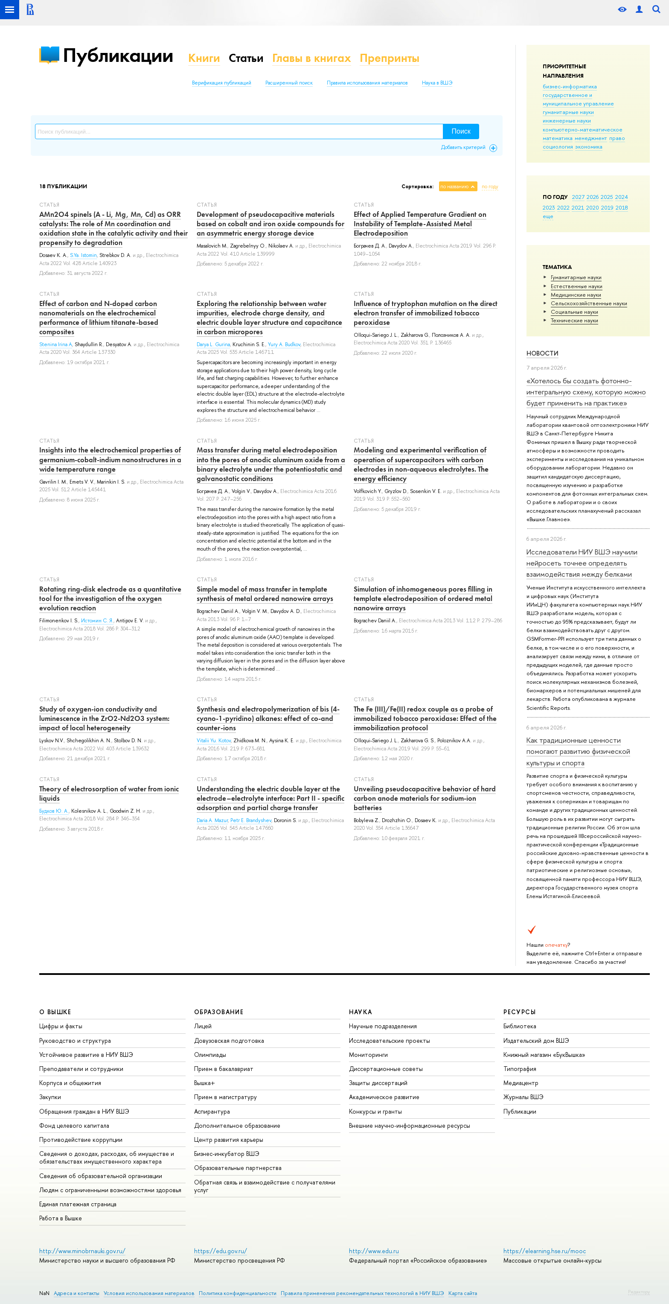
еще (548, 216)
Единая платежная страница (77, 1204)
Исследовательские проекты (389, 1040)
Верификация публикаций (221, 82)
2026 (593, 197)
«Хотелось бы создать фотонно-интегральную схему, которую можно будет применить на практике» (586, 392)
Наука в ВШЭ (437, 82)
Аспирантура (212, 1111)
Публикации (118, 55)
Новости (542, 353)
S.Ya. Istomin (83, 255)
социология (558, 146)
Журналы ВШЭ (523, 1097)
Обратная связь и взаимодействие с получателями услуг (264, 1186)
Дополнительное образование (237, 1125)
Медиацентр (520, 1083)
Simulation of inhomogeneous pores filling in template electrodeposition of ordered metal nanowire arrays (423, 598)
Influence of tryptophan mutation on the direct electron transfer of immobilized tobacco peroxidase (425, 313)
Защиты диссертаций (378, 1083)
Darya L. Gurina (213, 344)
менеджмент (591, 138)
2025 (607, 197)
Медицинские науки (576, 294)
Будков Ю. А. (54, 811)
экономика (588, 146)
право (617, 138)
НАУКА (360, 1012)
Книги (204, 57)
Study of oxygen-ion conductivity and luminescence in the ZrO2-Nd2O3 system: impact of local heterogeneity (104, 718)
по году (490, 186)
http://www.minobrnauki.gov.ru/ (82, 1251)
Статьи (246, 57)
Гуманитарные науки (576, 277)
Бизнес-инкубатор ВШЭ (226, 1153)
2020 (592, 207)
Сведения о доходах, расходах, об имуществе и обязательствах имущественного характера (106, 1157)
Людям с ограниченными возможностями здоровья (110, 1190)
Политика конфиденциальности (237, 1293)
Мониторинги (368, 1054)
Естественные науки (576, 286)
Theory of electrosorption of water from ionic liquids (109, 793)
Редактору (639, 1292)
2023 (549, 207)
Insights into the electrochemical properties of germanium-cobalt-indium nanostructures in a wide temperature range (110, 459)
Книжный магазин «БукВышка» (544, 1054)
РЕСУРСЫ (519, 1012)
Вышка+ (204, 1083)
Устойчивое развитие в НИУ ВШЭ (86, 1054)
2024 (621, 197)
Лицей (203, 1026)
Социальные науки (574, 311)
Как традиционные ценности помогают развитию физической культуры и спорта (578, 751)
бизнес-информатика (570, 86)
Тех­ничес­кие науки (574, 320)
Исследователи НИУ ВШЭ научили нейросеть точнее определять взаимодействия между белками (581, 563)
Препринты (389, 57)
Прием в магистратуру (225, 1097)
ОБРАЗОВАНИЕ (219, 1012)
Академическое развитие (384, 1097)
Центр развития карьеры (228, 1139)
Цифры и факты (60, 1026)
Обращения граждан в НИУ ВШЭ (84, 1111)
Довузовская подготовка (229, 1040)
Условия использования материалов (149, 1293)
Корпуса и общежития (70, 1083)
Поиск (461, 131)
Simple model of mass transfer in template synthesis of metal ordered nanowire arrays (265, 593)
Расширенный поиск (289, 82)
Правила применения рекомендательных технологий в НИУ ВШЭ (362, 1293)
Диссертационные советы (386, 1069)
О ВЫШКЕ (55, 1012)
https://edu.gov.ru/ (220, 1251)
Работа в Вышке (60, 1218)
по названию (454, 186)
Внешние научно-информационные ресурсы (409, 1125)
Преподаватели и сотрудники (81, 1069)
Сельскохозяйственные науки (589, 303)
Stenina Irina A (55, 344)
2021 (578, 207)
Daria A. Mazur (212, 820)
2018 (622, 207)
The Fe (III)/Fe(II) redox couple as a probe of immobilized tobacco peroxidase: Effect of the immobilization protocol (425, 718)
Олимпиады (210, 1054)
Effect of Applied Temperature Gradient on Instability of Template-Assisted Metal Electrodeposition (420, 224)
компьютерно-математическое (582, 129)
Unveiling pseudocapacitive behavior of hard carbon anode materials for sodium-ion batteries (425, 798)
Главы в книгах (311, 57)
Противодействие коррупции (80, 1139)
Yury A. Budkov (284, 344)
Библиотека (519, 1026)
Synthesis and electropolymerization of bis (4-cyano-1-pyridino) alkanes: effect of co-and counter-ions (268, 718)
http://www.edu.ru (374, 1251)
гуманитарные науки (568, 112)
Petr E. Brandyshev (250, 820)
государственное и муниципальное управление (578, 99)
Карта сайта (462, 1293)
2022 (563, 207)
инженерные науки (567, 120)
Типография (519, 1069)
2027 (578, 197)
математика (558, 138)
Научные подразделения (383, 1026)
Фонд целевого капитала (74, 1125)
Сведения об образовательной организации (100, 1176)
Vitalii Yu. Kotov (214, 740)
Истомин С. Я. (97, 620)
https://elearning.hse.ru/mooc (544, 1251)
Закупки (50, 1097)
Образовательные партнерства (238, 1168)
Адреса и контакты (76, 1293)
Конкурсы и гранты (375, 1111)
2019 (607, 207)
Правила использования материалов (367, 82)
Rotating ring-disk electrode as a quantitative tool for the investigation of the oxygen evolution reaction (110, 598)
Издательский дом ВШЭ (536, 1040)
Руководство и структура (75, 1040)
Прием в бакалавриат (223, 1069)
